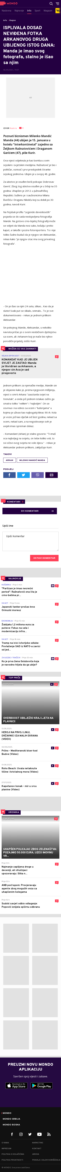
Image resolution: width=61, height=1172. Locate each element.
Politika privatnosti (12, 1160)
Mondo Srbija (11, 1119)
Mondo (7, 1113)
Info (5, 20)
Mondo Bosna (11, 1125)
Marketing (37, 1143)
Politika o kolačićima (13, 1154)
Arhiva (35, 1154)
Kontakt (36, 1148)
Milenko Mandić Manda (32, 460)
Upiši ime (7, 526)
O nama (5, 1143)
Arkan (9, 460)
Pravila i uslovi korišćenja (46, 1160)
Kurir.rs (13, 128)
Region (12, 20)
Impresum (6, 1148)
